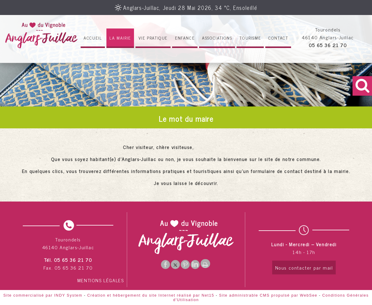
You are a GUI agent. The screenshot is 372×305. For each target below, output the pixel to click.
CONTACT (278, 37)
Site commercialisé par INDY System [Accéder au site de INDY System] (42, 295)
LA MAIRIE (120, 37)
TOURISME (250, 37)
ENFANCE (185, 37)
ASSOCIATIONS (217, 37)
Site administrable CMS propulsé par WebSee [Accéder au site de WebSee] (268, 295)
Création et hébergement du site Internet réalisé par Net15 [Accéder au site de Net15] (150, 295)
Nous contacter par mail (304, 267)
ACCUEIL (93, 37)
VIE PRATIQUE (153, 37)
